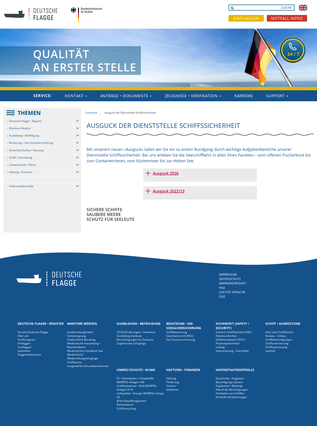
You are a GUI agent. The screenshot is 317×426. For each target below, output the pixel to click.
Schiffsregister (26, 339)
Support (277, 95)
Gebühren (172, 389)
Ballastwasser (125, 404)
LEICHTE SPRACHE (232, 292)
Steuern (171, 386)
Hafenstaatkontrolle (21, 186)
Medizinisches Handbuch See (85, 351)
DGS (222, 296)
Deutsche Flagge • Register (25, 121)
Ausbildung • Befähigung (24, 135)
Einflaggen (24, 343)
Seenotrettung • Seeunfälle (232, 351)
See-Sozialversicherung (180, 339)
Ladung (220, 347)
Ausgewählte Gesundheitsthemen (88, 366)
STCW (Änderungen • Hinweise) (136, 332)
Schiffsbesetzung (176, 332)
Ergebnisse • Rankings (229, 386)
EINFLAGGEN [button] (246, 18)
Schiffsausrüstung (276, 347)
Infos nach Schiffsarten (279, 332)
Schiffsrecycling (126, 408)
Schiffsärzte (74, 362)
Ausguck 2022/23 (168, 191)
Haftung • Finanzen (20, 172)
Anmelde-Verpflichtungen (231, 397)
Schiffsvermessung (277, 343)
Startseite (91, 112)
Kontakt (76, 95)
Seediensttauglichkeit (80, 332)
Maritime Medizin (20, 128)
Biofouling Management (131, 401)
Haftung (171, 378)
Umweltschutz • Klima (22, 165)
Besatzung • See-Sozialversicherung (31, 143)
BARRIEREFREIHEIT (232, 283)
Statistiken (24, 351)
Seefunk (270, 351)
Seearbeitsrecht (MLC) (180, 336)
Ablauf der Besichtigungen (232, 389)
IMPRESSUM (228, 274)
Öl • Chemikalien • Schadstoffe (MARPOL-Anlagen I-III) (135, 380)
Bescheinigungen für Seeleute (135, 339)
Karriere (243, 95)
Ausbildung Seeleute (129, 336)
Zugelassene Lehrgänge (131, 343)
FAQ (222, 288)
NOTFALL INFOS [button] (287, 18)
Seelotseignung (76, 336)
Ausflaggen (24, 347)
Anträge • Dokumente (126, 95)
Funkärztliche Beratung (81, 339)
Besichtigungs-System (229, 382)
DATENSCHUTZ (230, 279)
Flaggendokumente (29, 354)
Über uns (23, 336)
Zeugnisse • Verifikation (193, 95)
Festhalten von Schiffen (230, 393)
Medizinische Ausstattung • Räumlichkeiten (83, 345)
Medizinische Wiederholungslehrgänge (82, 356)
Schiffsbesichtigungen (278, 339)
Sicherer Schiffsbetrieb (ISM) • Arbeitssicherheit (234, 334)
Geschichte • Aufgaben (230, 378)
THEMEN (29, 112)
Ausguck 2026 (166, 173)
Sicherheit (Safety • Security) (26, 150)
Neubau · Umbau (275, 336)
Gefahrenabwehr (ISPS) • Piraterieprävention (231, 341)
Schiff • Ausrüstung (20, 157)
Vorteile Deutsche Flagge (33, 332)
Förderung (172, 382)
